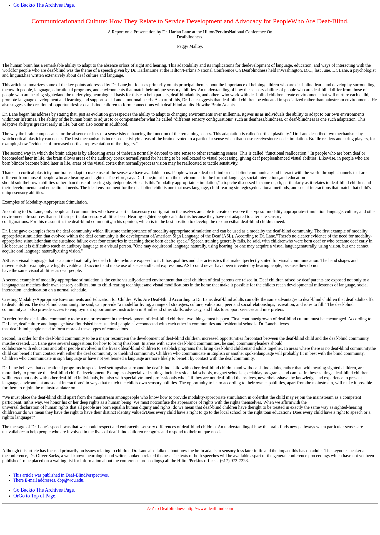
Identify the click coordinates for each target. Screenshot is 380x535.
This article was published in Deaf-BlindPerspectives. (61, 475)
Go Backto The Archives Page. (44, 5)
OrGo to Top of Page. (34, 496)
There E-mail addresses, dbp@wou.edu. (48, 480)
